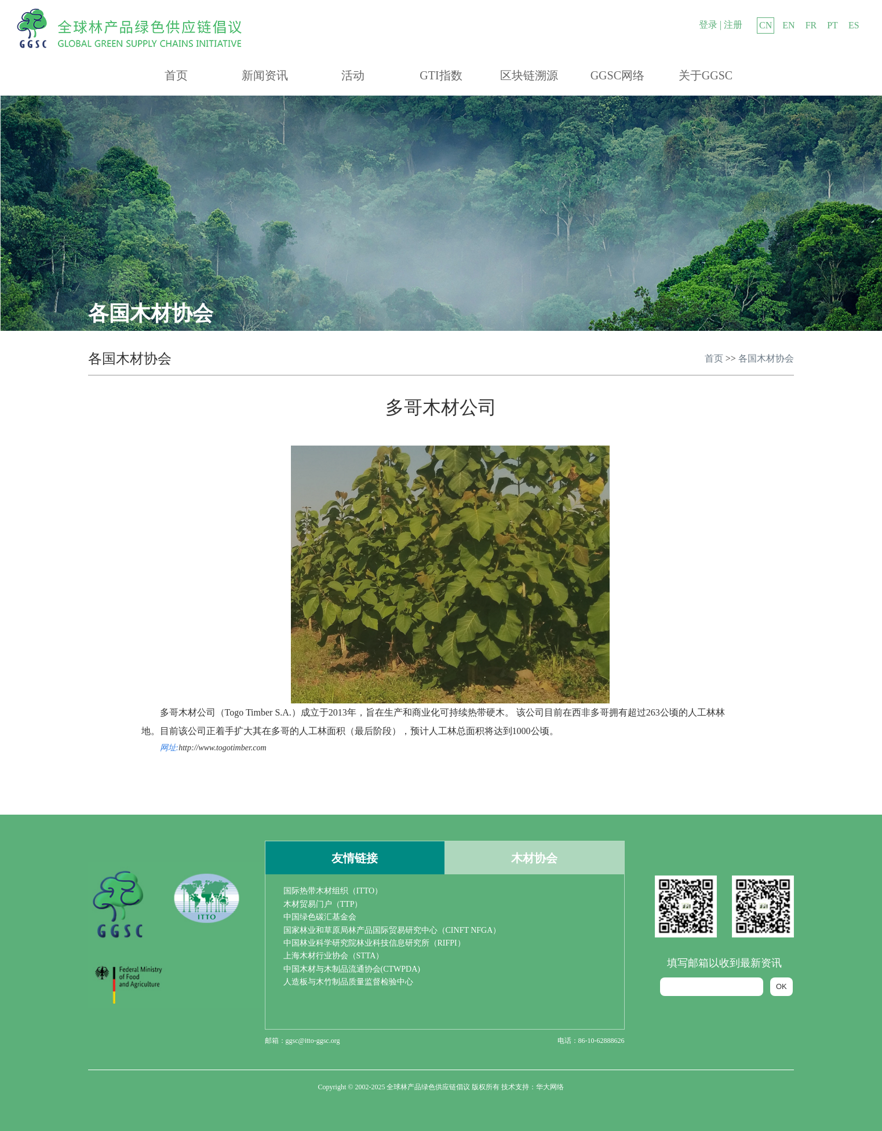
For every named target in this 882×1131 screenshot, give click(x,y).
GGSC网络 (617, 75)
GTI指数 (441, 75)
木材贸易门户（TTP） (323, 904)
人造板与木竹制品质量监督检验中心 (348, 981)
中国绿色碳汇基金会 (319, 917)
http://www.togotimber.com (222, 747)
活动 (353, 75)
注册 (733, 25)
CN (765, 25)
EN (788, 25)
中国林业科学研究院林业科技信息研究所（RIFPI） (374, 943)
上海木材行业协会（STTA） (333, 955)
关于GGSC (705, 75)
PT (832, 25)
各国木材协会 (766, 358)
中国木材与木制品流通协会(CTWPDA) (351, 969)
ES (853, 25)
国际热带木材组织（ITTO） (333, 890)
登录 (708, 25)
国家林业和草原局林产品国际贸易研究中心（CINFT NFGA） (392, 930)
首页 (176, 75)
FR (811, 25)
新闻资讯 (265, 75)
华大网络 (550, 1087)
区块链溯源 (529, 75)
